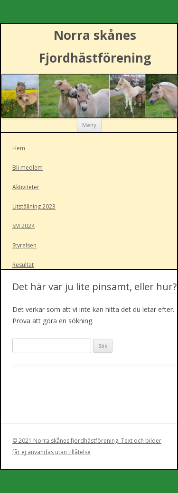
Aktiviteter (25, 187)
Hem (18, 148)
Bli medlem (27, 168)
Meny (89, 124)
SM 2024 (23, 226)
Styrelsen (24, 245)
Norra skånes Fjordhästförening (95, 46)
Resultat (23, 265)
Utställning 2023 (34, 206)
